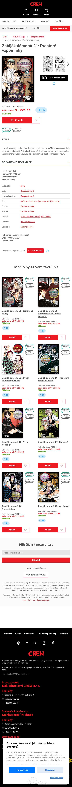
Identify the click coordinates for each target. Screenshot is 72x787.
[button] (58, 21)
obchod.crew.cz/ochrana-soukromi (36, 600)
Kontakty (64, 633)
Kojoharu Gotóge (27, 206)
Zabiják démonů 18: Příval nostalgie (15, 443)
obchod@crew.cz (36, 574)
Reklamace (29, 633)
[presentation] (68, 64)
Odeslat (36, 560)
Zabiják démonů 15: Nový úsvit (53, 506)
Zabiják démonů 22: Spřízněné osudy (17, 312)
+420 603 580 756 (12, 703)
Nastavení (50, 770)
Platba (18, 633)
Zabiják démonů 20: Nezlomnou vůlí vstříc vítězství (49, 314)
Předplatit (35, 250)
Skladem (6, 113)
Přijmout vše (22, 770)
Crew (23, 186)
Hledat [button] (26, 12)
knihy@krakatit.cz (12, 728)
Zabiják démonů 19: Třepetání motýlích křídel (53, 379)
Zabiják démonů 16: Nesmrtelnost (12, 507)
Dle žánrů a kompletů (14, 28)
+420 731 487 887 (12, 732)
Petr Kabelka (46, 217)
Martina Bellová (27, 227)
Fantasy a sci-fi (44, 201)
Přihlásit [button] (36, 12)
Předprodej (28, 21)
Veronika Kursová (28, 222)
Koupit (17, 120)
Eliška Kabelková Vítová (30, 217)
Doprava (8, 633)
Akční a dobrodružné (29, 201)
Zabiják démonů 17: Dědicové (53, 442)
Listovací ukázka (53, 77)
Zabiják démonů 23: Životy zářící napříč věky (15, 379)
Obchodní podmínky (47, 633)
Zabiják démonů (27, 191)
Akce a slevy (9, 21)
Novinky (45, 21)
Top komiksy (60, 28)
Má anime (55, 201)
